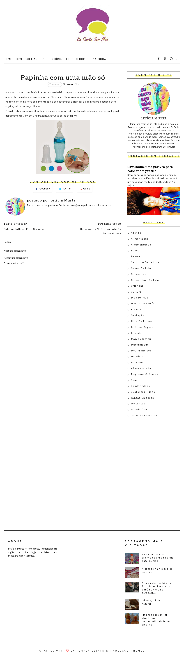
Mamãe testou (141, 338)
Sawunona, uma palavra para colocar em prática (150, 169)
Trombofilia (139, 409)
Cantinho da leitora (145, 262)
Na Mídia (137, 356)
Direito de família (144, 303)
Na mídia (99, 59)
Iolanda (136, 333)
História (55, 59)
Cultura (136, 291)
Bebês (55, 84)
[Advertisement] (153, 444)
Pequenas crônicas (144, 374)
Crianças (137, 285)
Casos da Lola (141, 268)
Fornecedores (77, 59)
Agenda (136, 232)
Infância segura (142, 327)
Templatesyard (90, 650)
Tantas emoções (142, 397)
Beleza (135, 256)
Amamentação (141, 244)
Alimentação (140, 238)
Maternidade (140, 344)
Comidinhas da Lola (145, 280)
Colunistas (138, 274)
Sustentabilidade (143, 391)
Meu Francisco (141, 350)
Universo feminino (144, 415)
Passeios (137, 362)
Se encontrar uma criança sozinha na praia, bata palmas (158, 557)
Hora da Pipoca (142, 321)
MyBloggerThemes (127, 650)
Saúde (135, 380)
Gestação (137, 315)
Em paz (136, 309)
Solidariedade (140, 386)
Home (8, 59)
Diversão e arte (28, 59)
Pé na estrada (141, 368)
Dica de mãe (139, 297)
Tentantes (138, 403)
